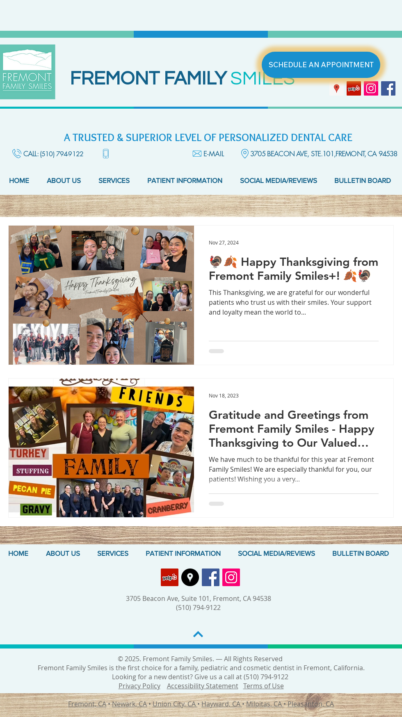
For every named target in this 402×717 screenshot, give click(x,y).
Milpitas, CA (264, 703)
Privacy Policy (139, 685)
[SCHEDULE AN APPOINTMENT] (321, 65)
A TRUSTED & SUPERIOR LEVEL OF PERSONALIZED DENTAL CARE (208, 137)
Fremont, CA (87, 703)
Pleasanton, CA (311, 703)
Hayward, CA (221, 703)
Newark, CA (129, 703)
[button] (66, 180)
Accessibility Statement (202, 685)
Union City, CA (175, 703)
